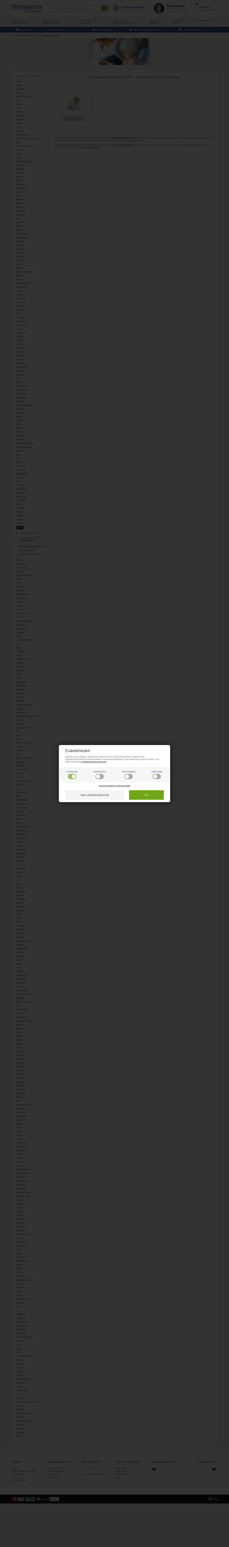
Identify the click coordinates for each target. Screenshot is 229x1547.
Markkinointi (99, 774)
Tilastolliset (156, 774)
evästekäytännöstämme (93, 761)
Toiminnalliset (128, 774)
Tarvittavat (72, 774)
